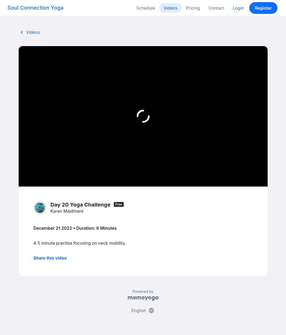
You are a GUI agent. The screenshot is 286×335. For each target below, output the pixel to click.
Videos (170, 8)
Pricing (193, 8)
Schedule (145, 8)
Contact (216, 8)
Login (238, 8)
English (143, 310)
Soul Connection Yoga (35, 8)
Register (263, 8)
